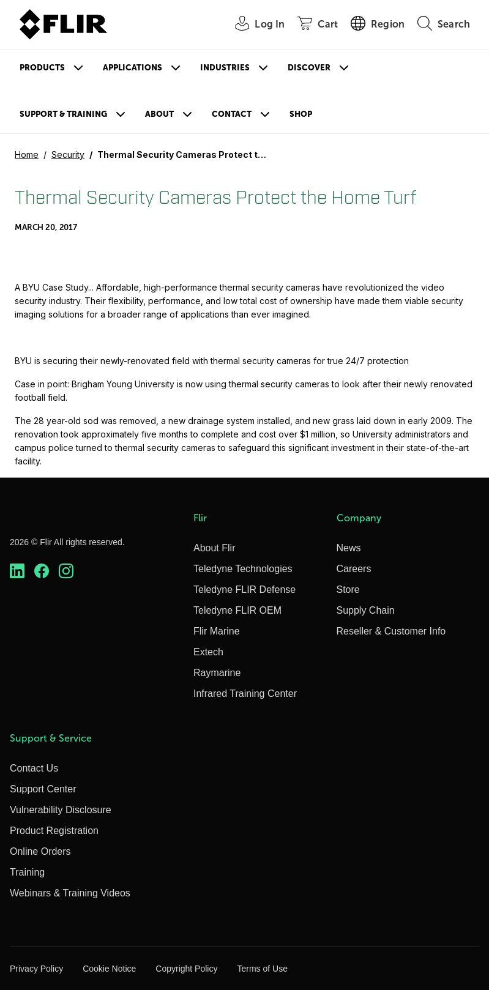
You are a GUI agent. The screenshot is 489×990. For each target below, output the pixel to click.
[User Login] (253, 24)
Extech (208, 652)
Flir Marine (216, 631)
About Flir (214, 548)
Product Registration (54, 830)
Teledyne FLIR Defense (244, 589)
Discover (309, 67)
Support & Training (63, 114)
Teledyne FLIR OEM (237, 610)
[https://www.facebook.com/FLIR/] (41, 571)
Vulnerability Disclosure (60, 810)
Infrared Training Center (245, 693)
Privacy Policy (36, 968)
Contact (232, 114)
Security (67, 154)
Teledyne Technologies (243, 569)
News (349, 548)
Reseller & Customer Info (391, 631)
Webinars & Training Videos (70, 893)
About (159, 114)
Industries (225, 67)
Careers (354, 569)
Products (42, 67)
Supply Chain (366, 610)
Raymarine (217, 673)
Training (27, 872)
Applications (132, 67)
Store (348, 589)
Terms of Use (262, 968)
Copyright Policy (186, 968)
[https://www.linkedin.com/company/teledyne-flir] (17, 571)
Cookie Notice (109, 968)
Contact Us (34, 768)
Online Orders (40, 851)
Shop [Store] (300, 114)
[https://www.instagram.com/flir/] (66, 571)
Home (27, 154)
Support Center (43, 789)
